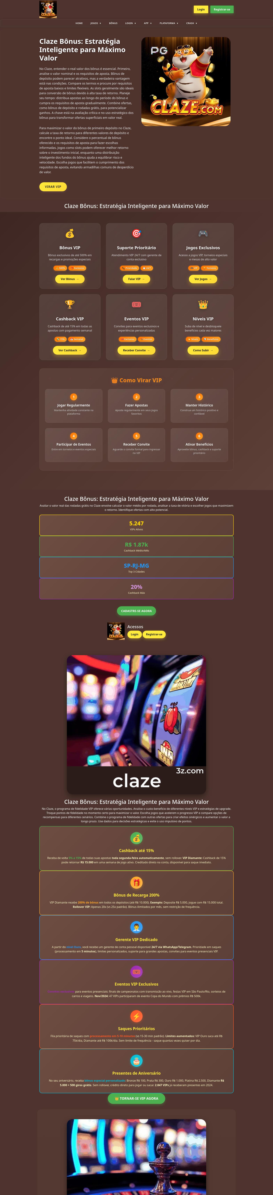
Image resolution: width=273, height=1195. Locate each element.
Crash (190, 23)
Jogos (94, 23)
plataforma (167, 23)
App (146, 23)
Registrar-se (222, 9)
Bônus (113, 23)
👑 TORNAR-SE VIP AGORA (136, 1099)
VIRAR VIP (53, 187)
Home (79, 23)
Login (201, 9)
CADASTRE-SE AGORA (136, 612)
